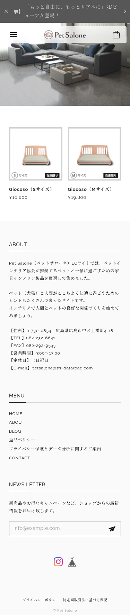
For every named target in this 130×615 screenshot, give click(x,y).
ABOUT (17, 422)
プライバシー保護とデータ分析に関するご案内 (55, 449)
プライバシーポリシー (41, 600)
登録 (112, 529)
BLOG (15, 431)
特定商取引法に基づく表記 (85, 600)
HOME (16, 413)
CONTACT (19, 458)
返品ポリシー (22, 440)
